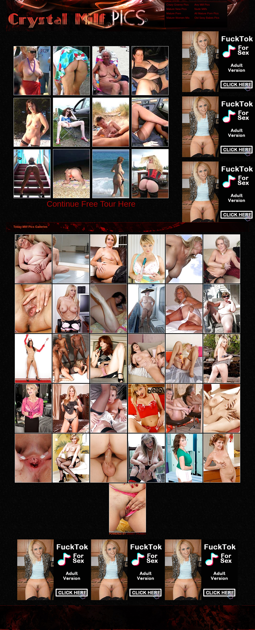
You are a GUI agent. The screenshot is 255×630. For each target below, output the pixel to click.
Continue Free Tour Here (91, 203)
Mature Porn (173, 13)
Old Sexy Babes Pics (206, 17)
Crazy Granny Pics (177, 4)
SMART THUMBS (136, 533)
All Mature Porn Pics (206, 13)
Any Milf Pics (202, 4)
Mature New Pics (176, 9)
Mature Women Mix (177, 17)
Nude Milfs (200, 9)
